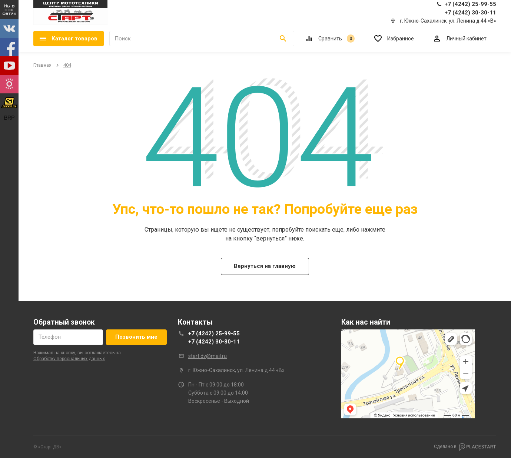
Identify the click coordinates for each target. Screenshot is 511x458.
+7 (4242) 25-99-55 (214, 333)
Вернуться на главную (265, 266)
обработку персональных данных (69, 358)
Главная (42, 65)
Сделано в (465, 447)
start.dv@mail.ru (207, 356)
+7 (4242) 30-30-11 (214, 341)
